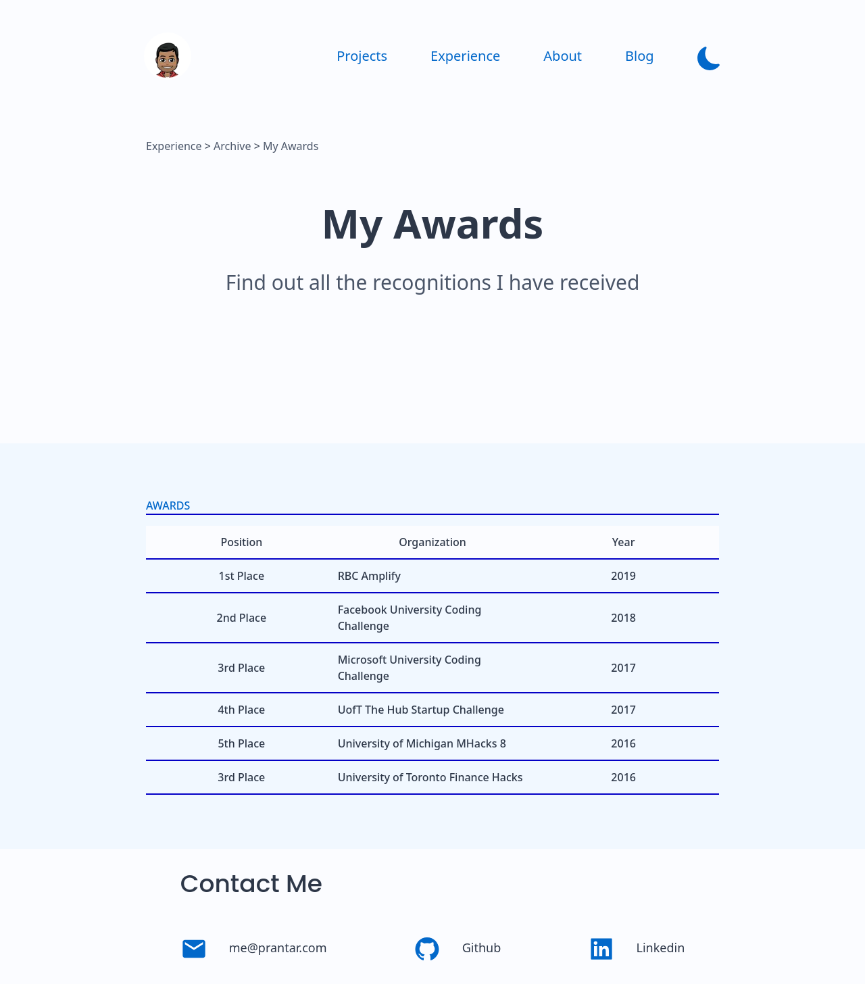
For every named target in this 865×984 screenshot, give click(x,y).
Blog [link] (639, 56)
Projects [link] (362, 56)
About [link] (562, 56)
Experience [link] (465, 56)
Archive (232, 146)
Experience (174, 146)
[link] (167, 75)
